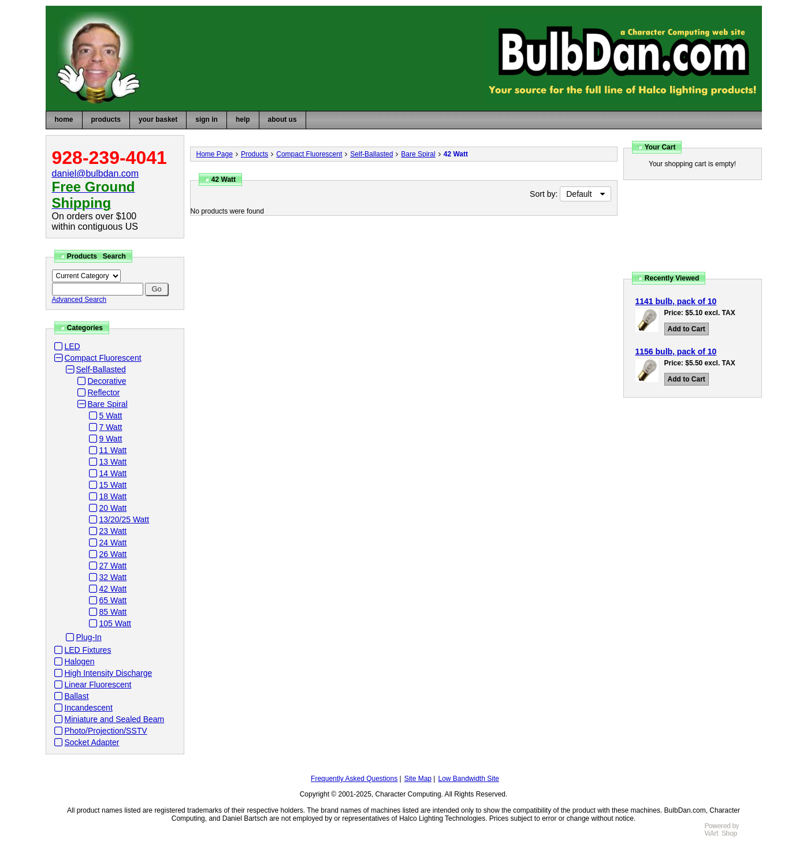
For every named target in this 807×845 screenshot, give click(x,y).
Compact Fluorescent (103, 357)
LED (72, 346)
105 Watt (115, 623)
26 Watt (113, 554)
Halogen (80, 661)
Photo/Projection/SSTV (106, 730)
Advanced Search (79, 300)
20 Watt (113, 508)
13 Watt (113, 461)
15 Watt (113, 484)
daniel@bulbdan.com (95, 173)
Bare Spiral (108, 404)
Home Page (214, 154)
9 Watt (110, 438)
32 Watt (113, 577)
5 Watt (110, 415)
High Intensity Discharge (109, 673)
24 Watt (113, 542)
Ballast (77, 696)
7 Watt (110, 427)
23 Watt (113, 531)
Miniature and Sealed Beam (115, 719)
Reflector (104, 392)
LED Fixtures (88, 650)
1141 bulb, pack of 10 (676, 301)
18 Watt (113, 496)
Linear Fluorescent (98, 684)
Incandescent (89, 707)
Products (254, 154)
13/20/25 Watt (124, 519)
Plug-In (89, 637)
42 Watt (113, 588)
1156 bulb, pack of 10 (676, 351)
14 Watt (113, 473)
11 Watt (113, 450)
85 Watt (113, 611)
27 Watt (113, 565)
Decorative (107, 381)
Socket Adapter (92, 742)
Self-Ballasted (101, 369)
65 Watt (113, 600)
